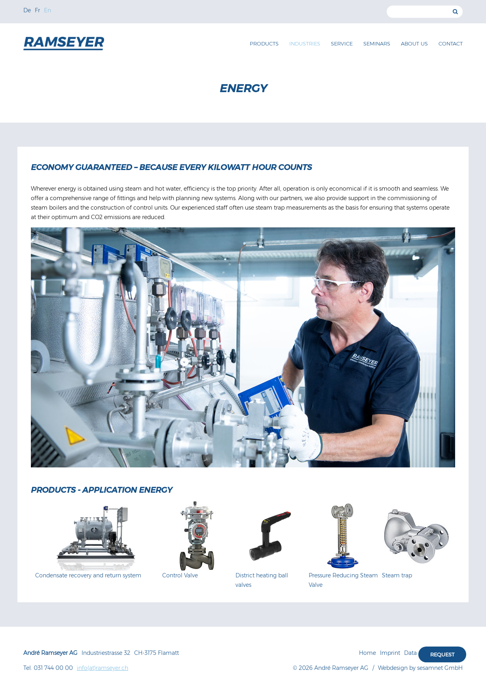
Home (367, 652)
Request (442, 654)
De (27, 10)
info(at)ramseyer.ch (102, 667)
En (47, 10)
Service (342, 43)
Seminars (376, 43)
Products (264, 43)
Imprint (390, 652)
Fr (37, 10)
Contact (451, 43)
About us (414, 43)
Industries (304, 43)
